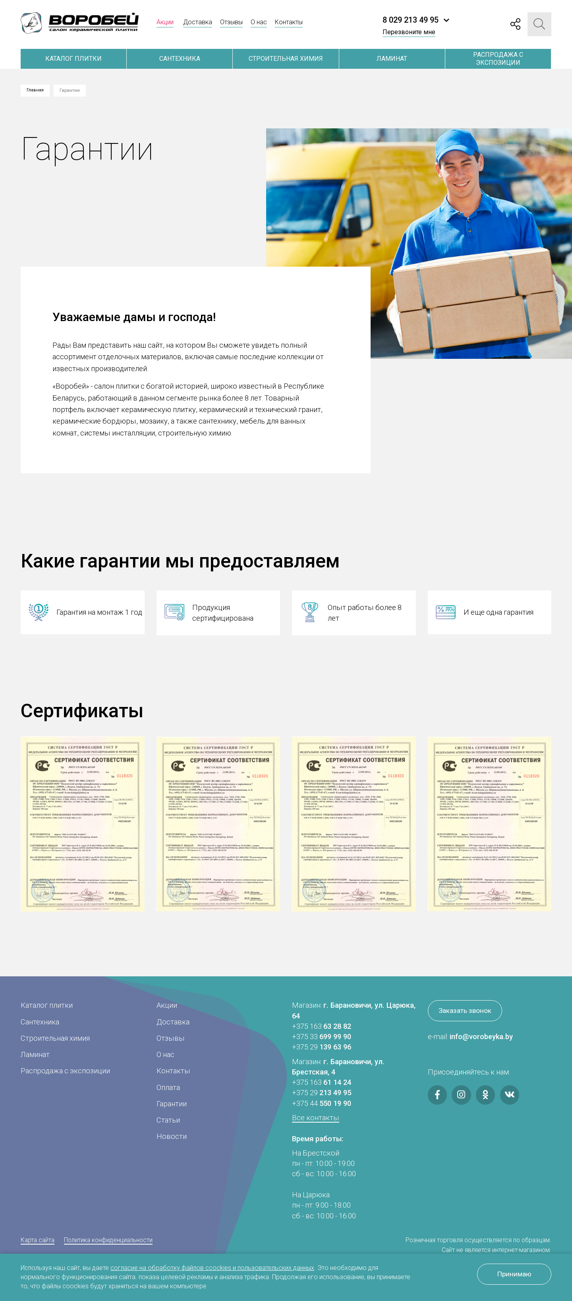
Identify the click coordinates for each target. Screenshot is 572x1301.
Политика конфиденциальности (108, 1240)
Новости (172, 1136)
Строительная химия (286, 58)
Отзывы (231, 22)
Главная (36, 90)
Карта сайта (37, 1240)
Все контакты (315, 1117)
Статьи (168, 1120)
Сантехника (179, 58)
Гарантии (172, 1104)
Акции (165, 22)
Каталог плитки (73, 58)
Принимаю (512, 1275)
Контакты (289, 22)
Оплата (168, 1087)
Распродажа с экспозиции (498, 58)
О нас (259, 22)
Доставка (197, 22)
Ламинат (392, 58)
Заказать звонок (467, 1011)
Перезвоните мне (409, 32)
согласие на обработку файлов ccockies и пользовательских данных (212, 1268)
